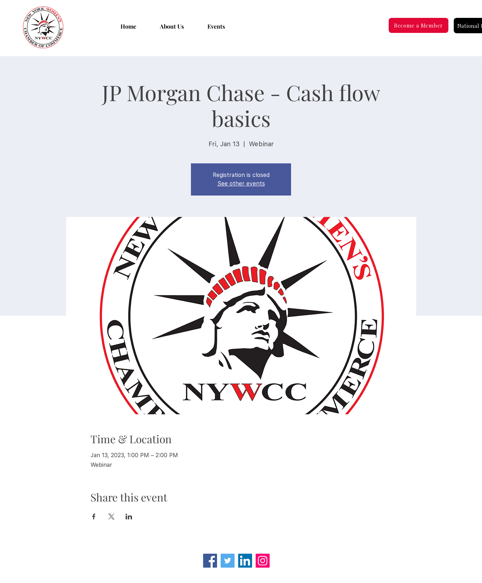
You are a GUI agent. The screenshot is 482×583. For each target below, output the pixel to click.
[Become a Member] (418, 25)
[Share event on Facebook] (93, 516)
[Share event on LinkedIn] (129, 516)
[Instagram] (263, 561)
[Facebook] (210, 561)
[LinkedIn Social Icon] (245, 561)
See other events (241, 183)
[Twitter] (228, 561)
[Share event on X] (111, 516)
